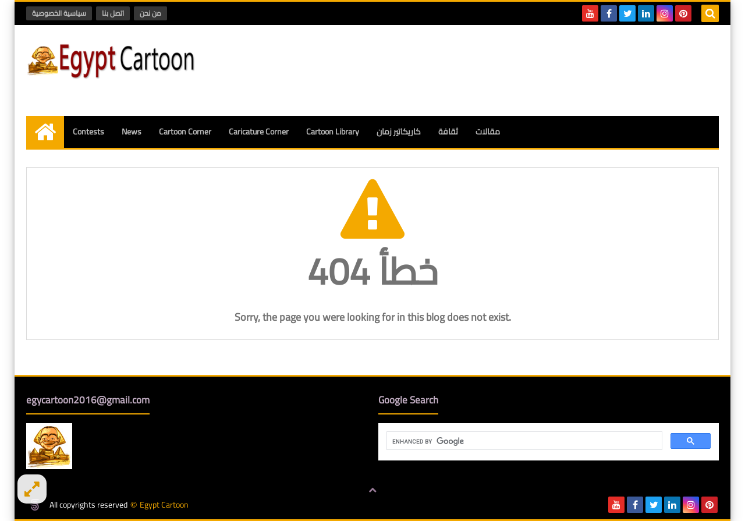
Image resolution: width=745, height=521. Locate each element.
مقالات (488, 131)
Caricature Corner (259, 131)
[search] (523, 441)
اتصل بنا (113, 13)
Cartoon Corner (185, 131)
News (131, 131)
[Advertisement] (507, 68)
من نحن (150, 13)
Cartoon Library (332, 131)
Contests (88, 131)
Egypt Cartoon (164, 505)
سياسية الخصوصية (59, 13)
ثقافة (448, 131)
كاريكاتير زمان (399, 131)
